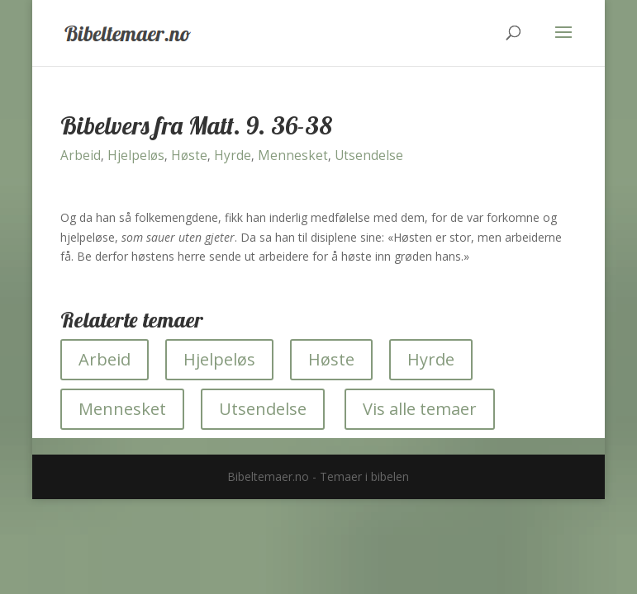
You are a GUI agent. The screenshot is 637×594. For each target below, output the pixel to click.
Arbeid (80, 155)
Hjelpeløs (135, 155)
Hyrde (232, 155)
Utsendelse (369, 155)
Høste (189, 155)
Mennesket (293, 155)
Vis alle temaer (420, 409)
